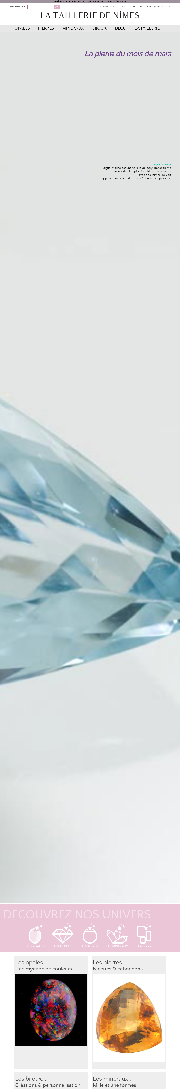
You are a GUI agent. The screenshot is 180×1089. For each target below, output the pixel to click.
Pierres (46, 28)
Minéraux (73, 28)
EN (141, 6)
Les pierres (63, 935)
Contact (123, 6)
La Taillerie (147, 28)
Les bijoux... (30, 1079)
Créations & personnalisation (47, 1085)
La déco (144, 935)
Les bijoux (90, 935)
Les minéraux (117, 935)
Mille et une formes (114, 1085)
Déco (120, 28)
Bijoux (99, 28)
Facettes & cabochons (118, 969)
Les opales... (31, 962)
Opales (22, 28)
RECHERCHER (18, 6)
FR (134, 6)
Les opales (35, 935)
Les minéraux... (113, 1079)
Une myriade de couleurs (43, 969)
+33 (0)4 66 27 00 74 (158, 6)
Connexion (107, 6)
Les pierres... (109, 962)
